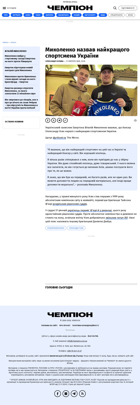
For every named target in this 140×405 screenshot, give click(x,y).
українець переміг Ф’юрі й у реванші (90, 210)
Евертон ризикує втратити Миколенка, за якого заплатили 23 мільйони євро (20, 91)
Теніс (38, 15)
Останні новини (14, 121)
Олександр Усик (76, 228)
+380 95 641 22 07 (74, 351)
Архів (130, 15)
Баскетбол (63, 15)
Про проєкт (64, 325)
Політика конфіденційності (85, 325)
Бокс (28, 15)
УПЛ (5, 15)
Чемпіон (6, 42)
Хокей (76, 15)
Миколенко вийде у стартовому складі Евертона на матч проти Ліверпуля (20, 58)
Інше (103, 15)
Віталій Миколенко (55, 228)
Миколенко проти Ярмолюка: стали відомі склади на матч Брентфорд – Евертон (20, 79)
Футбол (16, 15)
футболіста (59, 137)
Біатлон (49, 15)
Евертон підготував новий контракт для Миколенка (19, 69)
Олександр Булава (54, 61)
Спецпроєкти (116, 15)
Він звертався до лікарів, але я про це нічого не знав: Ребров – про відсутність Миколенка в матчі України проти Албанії (21, 103)
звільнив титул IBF (117, 217)
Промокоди (70, 330)
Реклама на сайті (49, 325)
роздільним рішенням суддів (70, 203)
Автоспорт (90, 15)
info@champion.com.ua (77, 341)
